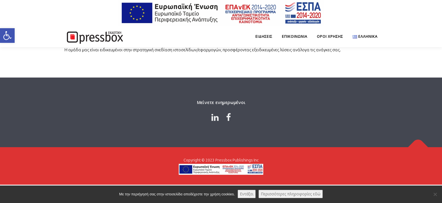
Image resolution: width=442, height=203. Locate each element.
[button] (7, 35)
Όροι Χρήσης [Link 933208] (330, 36)
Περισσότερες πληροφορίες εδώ (291, 194)
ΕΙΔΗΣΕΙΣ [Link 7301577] (263, 36)
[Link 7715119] (221, 13)
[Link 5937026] (215, 117)
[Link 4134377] (418, 147)
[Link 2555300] (362, 36)
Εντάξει (246, 194)
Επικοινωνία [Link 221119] (294, 36)
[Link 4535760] (94, 36)
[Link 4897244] (228, 117)
